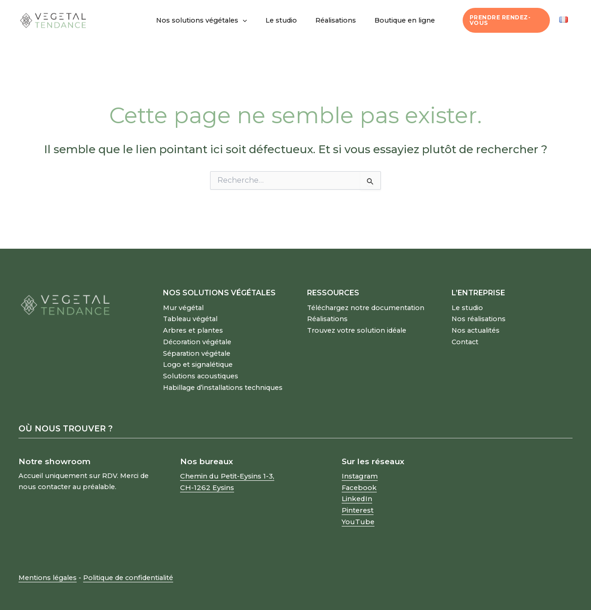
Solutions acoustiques (200, 373)
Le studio (283, 20)
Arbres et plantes (193, 329)
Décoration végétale (197, 340)
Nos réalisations (479, 318)
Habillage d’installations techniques (223, 384)
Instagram (359, 472)
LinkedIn (356, 494)
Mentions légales (47, 572)
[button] (250, 20)
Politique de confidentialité (128, 572)
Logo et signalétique (198, 362)
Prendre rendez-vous (503, 20)
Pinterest (357, 505)
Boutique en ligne (397, 20)
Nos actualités (476, 329)
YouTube (357, 516)
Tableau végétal (190, 318)
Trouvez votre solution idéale (356, 329)
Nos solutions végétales (209, 20)
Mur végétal (183, 307)
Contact (465, 340)
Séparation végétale (196, 351)
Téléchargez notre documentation (365, 307)
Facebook (359, 483)
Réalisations (333, 20)
